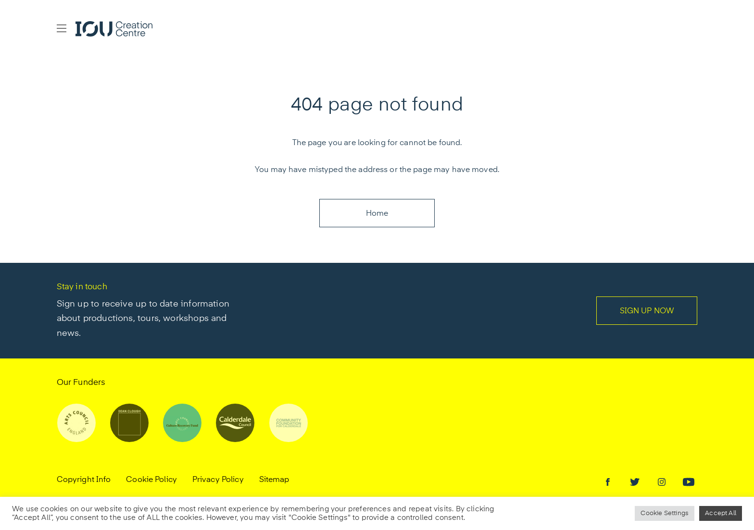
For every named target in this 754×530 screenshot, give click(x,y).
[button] (61, 29)
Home (377, 214)
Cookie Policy (151, 480)
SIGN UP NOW (647, 311)
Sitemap (274, 480)
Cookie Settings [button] (665, 513)
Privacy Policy (218, 480)
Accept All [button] (720, 513)
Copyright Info (84, 480)
